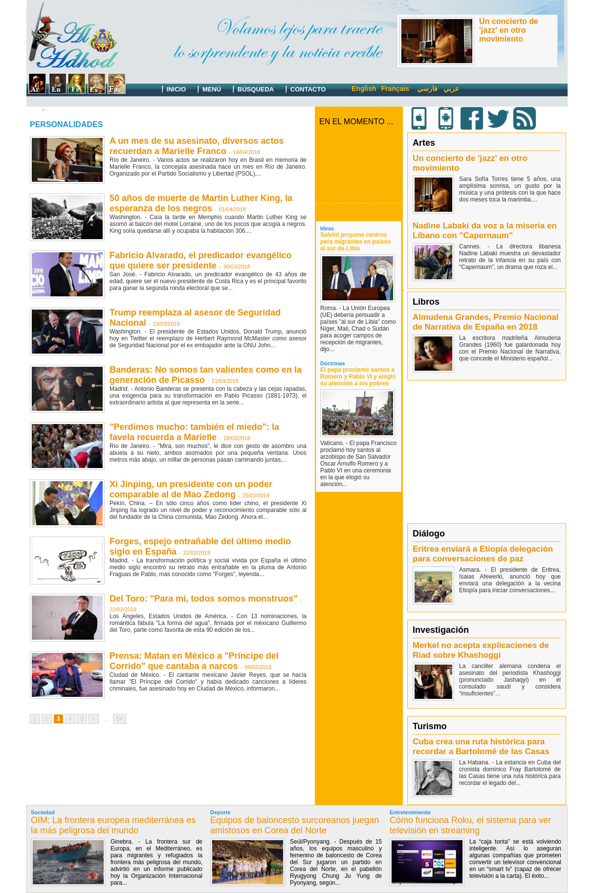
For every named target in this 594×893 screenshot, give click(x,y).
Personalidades (66, 109)
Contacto (303, 90)
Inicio (171, 90)
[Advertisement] (488, 451)
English (364, 88)
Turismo (430, 726)
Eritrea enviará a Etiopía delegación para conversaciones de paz (483, 553)
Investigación (441, 630)
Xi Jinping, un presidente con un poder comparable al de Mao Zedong (191, 489)
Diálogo (429, 533)
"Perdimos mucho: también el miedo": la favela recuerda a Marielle (194, 432)
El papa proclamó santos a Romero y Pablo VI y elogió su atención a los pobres (358, 376)
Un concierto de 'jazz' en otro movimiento (508, 30)
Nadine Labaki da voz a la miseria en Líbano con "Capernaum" (485, 230)
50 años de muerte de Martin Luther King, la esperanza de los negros (201, 203)
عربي (451, 88)
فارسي (427, 88)
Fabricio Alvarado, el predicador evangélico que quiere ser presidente (200, 260)
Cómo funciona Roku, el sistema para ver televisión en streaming (470, 825)
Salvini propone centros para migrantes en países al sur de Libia (355, 241)
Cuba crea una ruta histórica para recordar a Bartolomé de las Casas (481, 746)
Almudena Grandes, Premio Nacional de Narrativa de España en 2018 (486, 322)
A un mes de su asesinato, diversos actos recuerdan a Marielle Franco (197, 146)
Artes (424, 143)
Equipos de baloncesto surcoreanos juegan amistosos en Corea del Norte (294, 825)
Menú (207, 90)
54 (119, 718)
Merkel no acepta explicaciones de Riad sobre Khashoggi (481, 650)
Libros (426, 302)
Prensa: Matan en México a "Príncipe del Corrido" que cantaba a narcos (194, 661)
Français (395, 88)
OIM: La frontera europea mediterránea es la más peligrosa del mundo (113, 825)
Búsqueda (251, 90)
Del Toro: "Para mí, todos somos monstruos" (204, 598)
